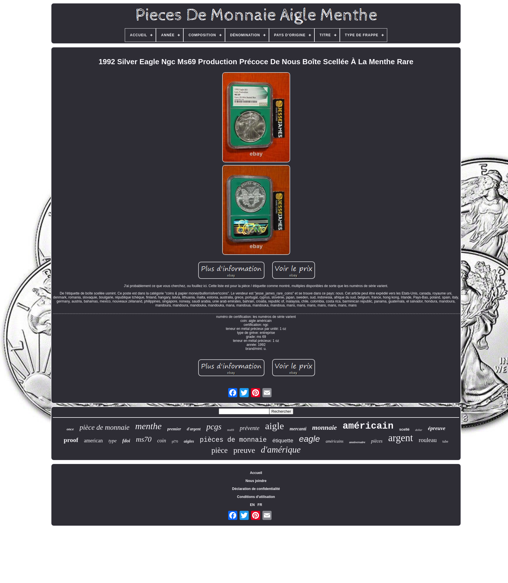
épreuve (436, 428)
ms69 (230, 429)
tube (445, 441)
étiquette (282, 440)
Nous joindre (256, 481)
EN (252, 505)
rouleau (428, 440)
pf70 (175, 441)
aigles (189, 441)
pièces (376, 441)
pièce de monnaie (105, 427)
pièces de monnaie (233, 440)
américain (368, 426)
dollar (418, 429)
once (70, 429)
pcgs (213, 426)
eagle (309, 438)
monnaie (324, 427)
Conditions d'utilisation (256, 497)
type (113, 440)
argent (400, 437)
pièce (219, 450)
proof (71, 439)
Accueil (256, 473)
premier (174, 429)
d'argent (193, 429)
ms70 (144, 439)
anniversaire (357, 442)
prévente (249, 428)
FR (260, 505)
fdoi (126, 440)
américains (334, 441)
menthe (148, 426)
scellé (404, 429)
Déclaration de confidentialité (256, 489)
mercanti (298, 428)
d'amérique (280, 450)
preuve (244, 450)
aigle (274, 426)
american (93, 440)
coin (161, 440)
